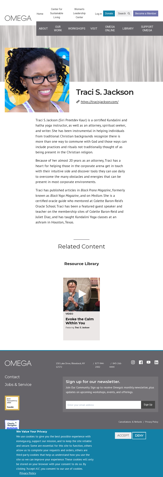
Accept (123, 435)
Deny (139, 435)
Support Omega (147, 28)
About (43, 28)
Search (122, 13)
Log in (98, 13)
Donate (109, 13)
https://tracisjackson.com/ (99, 102)
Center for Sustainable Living (56, 13)
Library (128, 28)
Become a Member (145, 13)
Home (40, 13)
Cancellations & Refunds (130, 421)
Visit (93, 28)
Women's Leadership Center (79, 13)
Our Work (58, 28)
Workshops (76, 28)
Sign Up (148, 404)
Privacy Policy (151, 421)
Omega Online (110, 28)
